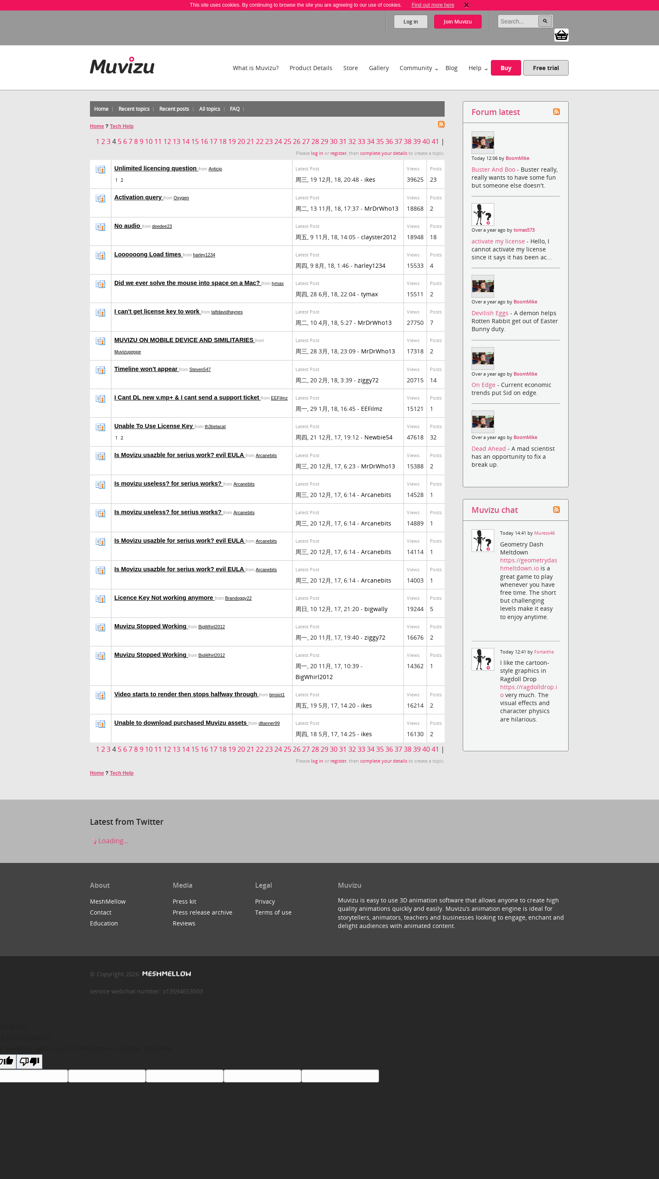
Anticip (215, 168)
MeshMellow (108, 901)
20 (241, 141)
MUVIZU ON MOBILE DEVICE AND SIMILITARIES (184, 340)
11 (158, 141)
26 (297, 141)
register (338, 153)
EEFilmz (279, 397)
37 (398, 141)
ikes (369, 179)
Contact (100, 912)
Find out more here (432, 5)
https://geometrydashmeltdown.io (528, 564)
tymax (278, 283)
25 (287, 141)
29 (324, 141)
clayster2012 (378, 237)
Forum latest (496, 112)
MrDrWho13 (381, 208)
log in (317, 153)
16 (204, 141)
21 (250, 141)
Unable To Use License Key (154, 426)
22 (260, 141)
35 (380, 141)
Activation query (138, 197)
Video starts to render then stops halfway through (186, 694)
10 (149, 141)
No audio (128, 225)
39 (417, 141)
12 (167, 141)
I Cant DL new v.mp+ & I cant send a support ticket (187, 397)
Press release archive (202, 912)
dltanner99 (268, 723)
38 (407, 141)
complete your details (383, 153)
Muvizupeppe (127, 351)
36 (389, 141)
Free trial (546, 68)
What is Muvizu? (256, 68)
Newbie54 (378, 437)
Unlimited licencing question (156, 168)
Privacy (265, 901)
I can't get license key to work (157, 311)
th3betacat (215, 426)
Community (416, 68)
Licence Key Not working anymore (164, 597)
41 (435, 141)
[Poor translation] (29, 1061)
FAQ (235, 108)
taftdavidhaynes (227, 311)
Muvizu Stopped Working (151, 626)
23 (269, 141)
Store (350, 68)
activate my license (499, 241)
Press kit (184, 901)
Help (475, 68)
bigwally (375, 609)
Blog (451, 68)
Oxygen (181, 197)
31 (343, 141)
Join (458, 21)
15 (195, 141)
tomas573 (524, 230)
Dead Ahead (490, 448)
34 (370, 141)
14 (186, 141)
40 (426, 141)
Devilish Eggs (491, 313)
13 (176, 141)
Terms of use (273, 912)
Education (104, 923)
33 (361, 141)
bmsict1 (277, 694)
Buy (506, 68)
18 (223, 141)
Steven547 (200, 369)
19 (232, 141)
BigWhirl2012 (211, 626)
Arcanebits (266, 455)
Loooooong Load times (148, 254)
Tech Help (121, 126)
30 (333, 141)
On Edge (484, 385)
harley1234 (204, 254)
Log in (410, 21)
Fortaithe (544, 652)
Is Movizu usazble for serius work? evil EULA (179, 455)
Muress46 (544, 533)
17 (213, 141)
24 (278, 141)
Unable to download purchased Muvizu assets (181, 722)
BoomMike (517, 158)
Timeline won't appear (146, 369)
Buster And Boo (494, 169)
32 (352, 141)
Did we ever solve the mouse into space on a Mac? (187, 283)
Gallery (379, 68)
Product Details (311, 68)
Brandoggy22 (238, 598)
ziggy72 (368, 380)
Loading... (109, 840)
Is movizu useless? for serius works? (168, 483)
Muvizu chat (495, 510)
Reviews (184, 923)
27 (306, 141)
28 (315, 141)
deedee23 (162, 226)
